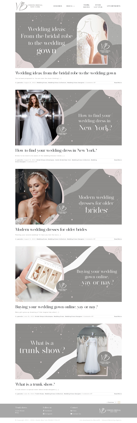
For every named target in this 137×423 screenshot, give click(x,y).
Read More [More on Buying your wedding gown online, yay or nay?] (118, 316)
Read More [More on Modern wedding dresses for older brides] (118, 239)
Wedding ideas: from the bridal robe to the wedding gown (65, 73)
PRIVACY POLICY (54, 420)
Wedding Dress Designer (75, 82)
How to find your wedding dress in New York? (56, 150)
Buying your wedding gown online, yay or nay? (56, 306)
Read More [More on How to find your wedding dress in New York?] (118, 160)
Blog (17, 412)
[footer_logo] (110, 408)
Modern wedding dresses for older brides (51, 229)
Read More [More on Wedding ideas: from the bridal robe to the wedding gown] (118, 82)
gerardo (20, 82)
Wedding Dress (42, 82)
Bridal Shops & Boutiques (45, 160)
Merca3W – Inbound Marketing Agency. (107, 420)
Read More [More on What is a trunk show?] (118, 393)
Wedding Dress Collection (57, 82)
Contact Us (77, 414)
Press (74, 410)
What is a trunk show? (35, 384)
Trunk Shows (39, 393)
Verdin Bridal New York (63, 160)
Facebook (48, 410)
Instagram (48, 414)
